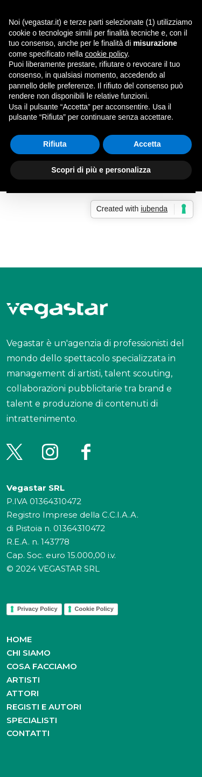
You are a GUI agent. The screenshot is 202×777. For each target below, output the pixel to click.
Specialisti (31, 720)
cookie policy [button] (106, 54)
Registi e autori (43, 707)
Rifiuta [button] (55, 144)
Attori (22, 693)
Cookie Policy (94, 609)
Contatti (28, 733)
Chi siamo (28, 653)
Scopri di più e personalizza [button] (100, 170)
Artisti (23, 680)
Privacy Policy (37, 609)
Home (19, 639)
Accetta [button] (147, 144)
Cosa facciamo (41, 666)
